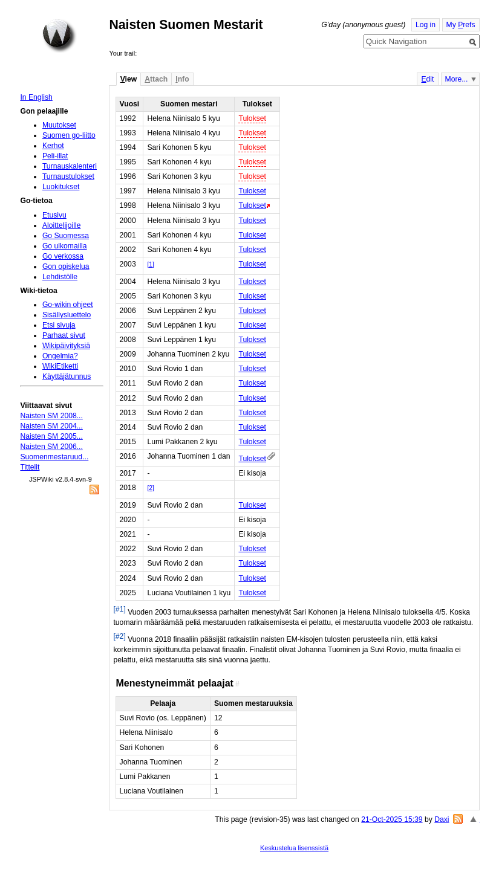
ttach (156, 79)
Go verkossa (62, 256)
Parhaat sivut (63, 335)
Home (59, 35)
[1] (150, 264)
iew (128, 79)
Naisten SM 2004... (51, 426)
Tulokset (252, 118)
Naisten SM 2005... (51, 436)
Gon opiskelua (66, 266)
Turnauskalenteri (69, 166)
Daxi (441, 819)
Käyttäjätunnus (66, 376)
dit (427, 79)
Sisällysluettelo (66, 315)
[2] (150, 488)
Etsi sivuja (59, 325)
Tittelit (29, 467)
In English (36, 97)
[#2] (119, 636)
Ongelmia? (60, 356)
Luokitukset (61, 187)
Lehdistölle (59, 277)
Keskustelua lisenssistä (294, 847)
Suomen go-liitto (69, 135)
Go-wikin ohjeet (67, 304)
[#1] (119, 609)
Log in (426, 25)
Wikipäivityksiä (66, 345)
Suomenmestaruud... (54, 457)
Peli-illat (55, 156)
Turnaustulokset (68, 176)
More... (456, 79)
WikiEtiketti (60, 366)
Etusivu (54, 215)
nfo (182, 79)
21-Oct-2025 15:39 (391, 819)
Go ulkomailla (64, 246)
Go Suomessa (65, 235)
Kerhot (53, 145)
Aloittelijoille (61, 225)
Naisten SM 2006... (51, 446)
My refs (460, 25)
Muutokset (59, 125)
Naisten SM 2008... (51, 416)
